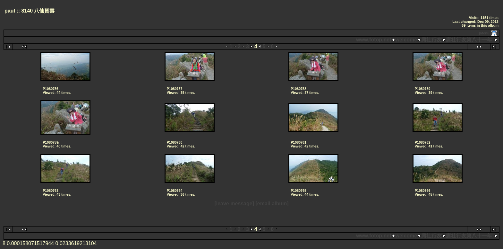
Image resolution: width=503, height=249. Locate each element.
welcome (406, 39)
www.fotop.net (373, 39)
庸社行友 (431, 39)
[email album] (271, 203)
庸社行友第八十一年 (469, 39)
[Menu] (484, 33)
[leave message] (234, 203)
